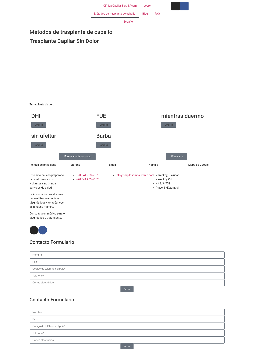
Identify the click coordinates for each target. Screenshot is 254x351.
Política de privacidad (43, 164)
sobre (147, 5)
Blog (145, 13)
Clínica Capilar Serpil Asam (120, 5)
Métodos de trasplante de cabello (114, 13)
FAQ (157, 13)
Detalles (39, 124)
